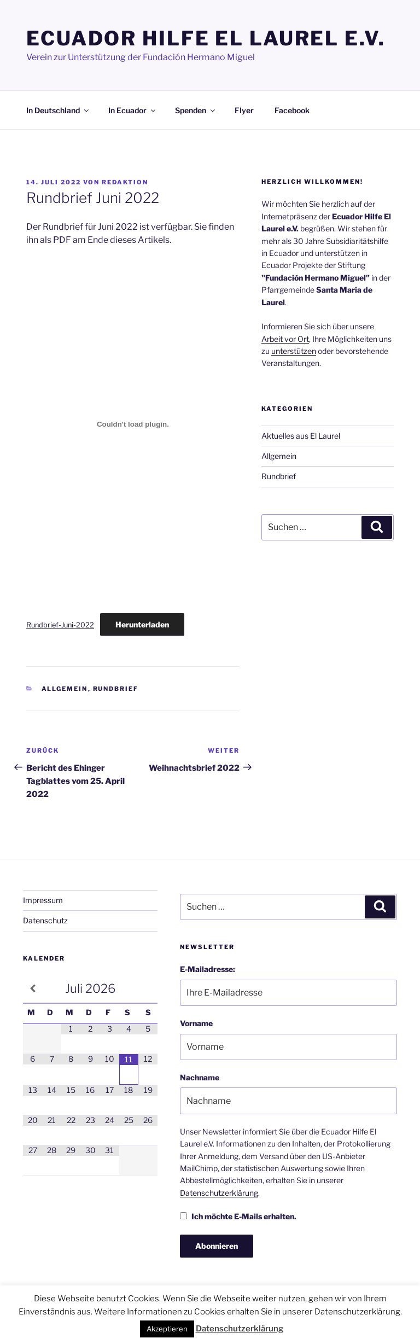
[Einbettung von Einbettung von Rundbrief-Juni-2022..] (133, 424)
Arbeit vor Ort (285, 339)
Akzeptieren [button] (167, 1328)
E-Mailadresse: (207, 969)
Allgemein (65, 689)
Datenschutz (45, 920)
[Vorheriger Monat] (32, 989)
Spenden (196, 110)
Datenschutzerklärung (219, 1192)
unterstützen (293, 351)
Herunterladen (142, 624)
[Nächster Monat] (148, 989)
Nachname (199, 1077)
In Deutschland (58, 110)
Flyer (244, 110)
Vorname (196, 1023)
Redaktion (125, 182)
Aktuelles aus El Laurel (300, 435)
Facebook (292, 110)
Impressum (43, 900)
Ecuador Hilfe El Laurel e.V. (206, 38)
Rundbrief (116, 689)
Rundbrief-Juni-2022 (60, 625)
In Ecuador (132, 110)
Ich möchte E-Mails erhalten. (238, 1216)
